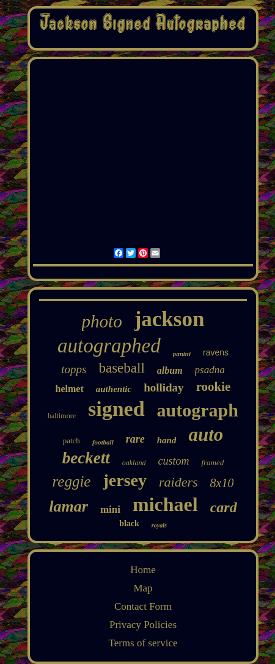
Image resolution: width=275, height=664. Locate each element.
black (129, 523)
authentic (113, 389)
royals (159, 525)
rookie (213, 386)
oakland (134, 463)
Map (142, 588)
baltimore (62, 416)
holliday (163, 387)
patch (71, 440)
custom (173, 461)
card (223, 507)
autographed (109, 346)
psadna (210, 370)
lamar (68, 506)
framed (212, 462)
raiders (178, 482)
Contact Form (143, 606)
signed (116, 409)
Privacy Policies (143, 624)
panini (182, 353)
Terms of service (142, 643)
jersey (125, 480)
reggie (72, 481)
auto (205, 434)
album (170, 370)
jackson (169, 319)
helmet (70, 389)
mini (110, 509)
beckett (86, 458)
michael (165, 504)
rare (135, 439)
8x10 (222, 483)
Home (143, 570)
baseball (121, 368)
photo (102, 321)
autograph (197, 410)
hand (167, 440)
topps (73, 369)
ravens (216, 352)
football (103, 442)
